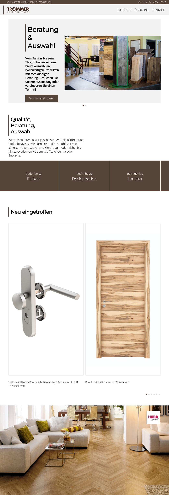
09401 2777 (160, 2)
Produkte (124, 10)
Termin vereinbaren (42, 98)
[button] (83, 105)
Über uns (142, 10)
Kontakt (158, 10)
